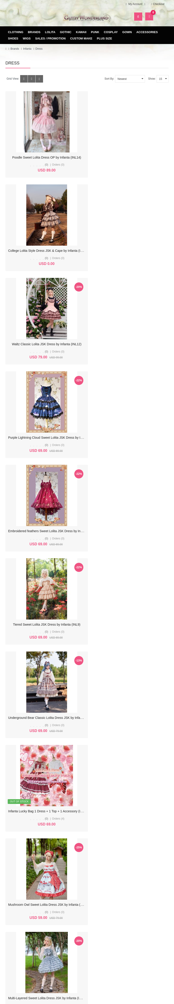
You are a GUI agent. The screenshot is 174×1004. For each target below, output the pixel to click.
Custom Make (81, 38)
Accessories (147, 32)
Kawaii (81, 32)
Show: (152, 78)
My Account (31, 944)
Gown (127, 32)
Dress (38, 48)
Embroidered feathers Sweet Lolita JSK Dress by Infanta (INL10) (53, 344)
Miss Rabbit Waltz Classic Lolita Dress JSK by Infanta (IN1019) (52, 718)
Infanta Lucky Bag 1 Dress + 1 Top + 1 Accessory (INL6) (132, 437)
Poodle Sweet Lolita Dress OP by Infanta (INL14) (44, 157)
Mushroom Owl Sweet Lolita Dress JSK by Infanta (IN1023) (50, 531)
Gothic (66, 32)
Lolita (50, 32)
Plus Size (104, 38)
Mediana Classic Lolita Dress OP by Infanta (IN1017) (45, 811)
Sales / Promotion (50, 38)
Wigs (27, 38)
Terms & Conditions (88, 952)
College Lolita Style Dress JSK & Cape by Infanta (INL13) (133, 157)
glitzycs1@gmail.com (33, 922)
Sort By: (109, 78)
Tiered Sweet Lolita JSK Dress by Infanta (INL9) (129, 344)
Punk (95, 32)
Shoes (13, 38)
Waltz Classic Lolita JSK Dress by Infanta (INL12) (44, 250)
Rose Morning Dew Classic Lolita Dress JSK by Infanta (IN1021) (53, 624)
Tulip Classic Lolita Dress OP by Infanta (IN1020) (129, 624)
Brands (34, 32)
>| (77, 851)
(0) (44, 164)
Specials (144, 952)
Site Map (144, 944)
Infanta (27, 48)
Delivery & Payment (88, 944)
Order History (31, 952)
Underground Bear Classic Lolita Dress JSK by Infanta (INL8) (51, 437)
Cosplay (111, 32)
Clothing (15, 32)
